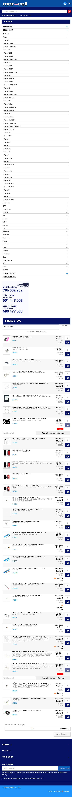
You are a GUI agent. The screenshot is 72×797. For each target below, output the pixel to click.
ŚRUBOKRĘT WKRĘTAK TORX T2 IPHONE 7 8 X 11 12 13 (28, 568)
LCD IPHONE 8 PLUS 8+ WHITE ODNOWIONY (25, 485)
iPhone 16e (7, 113)
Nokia (5, 241)
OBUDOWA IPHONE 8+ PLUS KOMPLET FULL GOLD (27, 509)
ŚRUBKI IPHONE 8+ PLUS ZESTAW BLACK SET (26, 521)
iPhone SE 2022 (9, 187)
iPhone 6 (6, 155)
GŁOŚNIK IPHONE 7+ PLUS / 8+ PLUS (23, 360)
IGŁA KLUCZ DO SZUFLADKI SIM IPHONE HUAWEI (27, 371)
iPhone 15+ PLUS (9, 97)
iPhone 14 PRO (8, 82)
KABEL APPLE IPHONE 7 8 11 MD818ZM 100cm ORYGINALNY (30, 383)
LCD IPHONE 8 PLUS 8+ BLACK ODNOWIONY (25, 462)
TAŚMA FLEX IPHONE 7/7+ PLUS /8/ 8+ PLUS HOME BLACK (29, 652)
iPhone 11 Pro (8, 43)
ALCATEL (6, 34)
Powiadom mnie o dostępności (53, 433)
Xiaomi (5, 270)
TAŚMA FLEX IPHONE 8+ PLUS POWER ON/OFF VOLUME (29, 698)
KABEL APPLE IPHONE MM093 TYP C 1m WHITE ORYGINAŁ (29, 419)
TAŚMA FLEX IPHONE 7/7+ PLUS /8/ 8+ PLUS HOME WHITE (29, 683)
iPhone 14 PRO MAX (10, 85)
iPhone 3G (7, 133)
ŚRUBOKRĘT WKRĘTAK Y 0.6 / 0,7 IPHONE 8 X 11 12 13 (28, 583)
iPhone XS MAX (9, 199)
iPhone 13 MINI (8, 66)
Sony (4, 257)
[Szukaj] (34, 11)
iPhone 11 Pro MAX (10, 46)
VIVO (4, 266)
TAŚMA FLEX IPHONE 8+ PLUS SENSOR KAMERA (26, 710)
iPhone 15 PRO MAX (10, 94)
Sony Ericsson (7, 260)
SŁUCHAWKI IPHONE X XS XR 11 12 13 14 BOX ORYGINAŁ (29, 636)
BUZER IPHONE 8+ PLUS (19, 348)
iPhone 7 (6, 168)
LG (4, 228)
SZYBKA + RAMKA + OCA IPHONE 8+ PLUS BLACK (27, 613)
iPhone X (6, 190)
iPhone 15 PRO (8, 91)
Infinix (5, 222)
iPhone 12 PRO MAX (10, 59)
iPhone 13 (7, 62)
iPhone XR (7, 193)
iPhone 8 (6, 174)
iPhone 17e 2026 (9, 129)
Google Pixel (7, 209)
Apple (5, 37)
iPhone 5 (6, 145)
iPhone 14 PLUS (9, 78)
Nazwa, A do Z (31, 327)
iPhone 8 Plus (8, 177)
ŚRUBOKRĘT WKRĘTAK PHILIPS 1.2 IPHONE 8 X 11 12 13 (28, 545)
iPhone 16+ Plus (9, 110)
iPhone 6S (7, 161)
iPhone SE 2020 (9, 184)
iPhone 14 (7, 75)
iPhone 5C (7, 148)
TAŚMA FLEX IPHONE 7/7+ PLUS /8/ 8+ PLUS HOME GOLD (29, 664)
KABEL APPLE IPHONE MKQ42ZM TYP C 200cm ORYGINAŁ (29, 407)
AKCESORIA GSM (9, 27)
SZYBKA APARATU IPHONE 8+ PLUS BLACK (25, 625)
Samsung (6, 254)
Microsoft (6, 231)
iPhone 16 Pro (8, 104)
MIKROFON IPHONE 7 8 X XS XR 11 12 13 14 (25, 497)
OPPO (5, 247)
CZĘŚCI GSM (8, 30)
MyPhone (6, 238)
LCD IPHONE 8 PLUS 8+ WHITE (21, 474)
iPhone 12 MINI (8, 53)
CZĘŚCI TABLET (9, 274)
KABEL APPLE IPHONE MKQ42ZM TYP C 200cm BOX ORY (29, 395)
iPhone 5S (7, 152)
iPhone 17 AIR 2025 (10, 120)
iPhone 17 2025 (9, 117)
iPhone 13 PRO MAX (10, 72)
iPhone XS (7, 196)
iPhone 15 (7, 88)
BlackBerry (6, 203)
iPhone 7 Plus (8, 171)
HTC (4, 215)
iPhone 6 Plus (8, 158)
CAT (4, 206)
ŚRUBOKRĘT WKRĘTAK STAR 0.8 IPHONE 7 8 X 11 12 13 (28, 556)
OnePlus (6, 244)
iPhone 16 (7, 101)
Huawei (5, 219)
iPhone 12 (7, 50)
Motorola (6, 235)
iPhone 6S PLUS (9, 164)
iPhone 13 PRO (8, 69)
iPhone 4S (7, 142)
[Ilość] (67, 338)
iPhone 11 (7, 40)
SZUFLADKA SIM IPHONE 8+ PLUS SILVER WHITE (26, 595)
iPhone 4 (6, 139)
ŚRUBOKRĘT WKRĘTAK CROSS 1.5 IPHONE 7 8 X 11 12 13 (29, 533)
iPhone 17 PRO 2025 (10, 123)
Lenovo (5, 225)
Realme (5, 250)
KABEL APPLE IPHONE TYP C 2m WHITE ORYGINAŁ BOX (28, 438)
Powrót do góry (62, 734)
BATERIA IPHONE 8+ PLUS (20, 336)
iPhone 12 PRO (8, 56)
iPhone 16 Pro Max (10, 107)
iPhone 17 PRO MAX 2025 (12, 126)
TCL (4, 263)
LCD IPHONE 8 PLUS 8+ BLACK (21, 450)
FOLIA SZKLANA (9, 277)
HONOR (5, 212)
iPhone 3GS (7, 136)
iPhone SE (7, 180)
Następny (65, 728)
